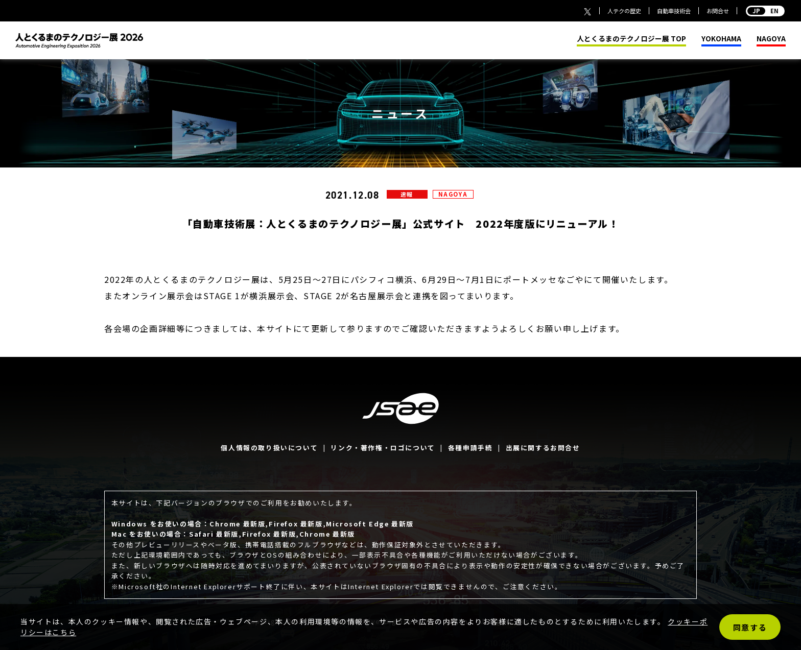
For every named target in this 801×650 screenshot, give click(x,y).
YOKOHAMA (721, 38)
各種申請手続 (470, 447)
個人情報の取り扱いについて (269, 447)
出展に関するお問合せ (543, 447)
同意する (750, 627)
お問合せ (717, 11)
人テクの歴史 (624, 11)
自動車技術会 (674, 11)
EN (765, 11)
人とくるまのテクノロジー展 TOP (631, 38)
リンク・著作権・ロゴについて (383, 447)
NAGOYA (771, 38)
